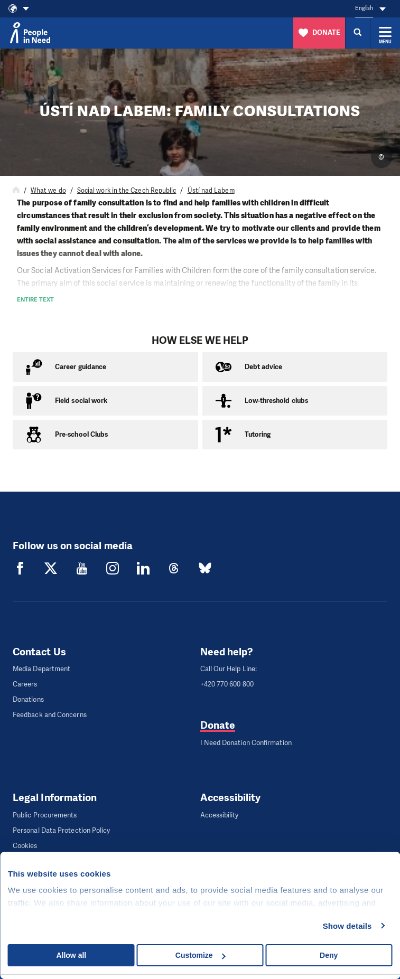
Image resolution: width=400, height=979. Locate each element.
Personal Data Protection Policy (61, 830)
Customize (200, 955)
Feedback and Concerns (50, 714)
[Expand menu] (385, 33)
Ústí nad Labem (211, 190)
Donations (28, 699)
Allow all (71, 955)
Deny (329, 955)
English (364, 8)
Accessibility (219, 815)
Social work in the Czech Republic (126, 190)
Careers (25, 684)
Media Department (41, 668)
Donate (217, 725)
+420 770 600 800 (227, 684)
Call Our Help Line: (228, 668)
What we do (48, 190)
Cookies (25, 845)
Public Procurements (45, 815)
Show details (347, 925)
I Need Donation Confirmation (246, 742)
